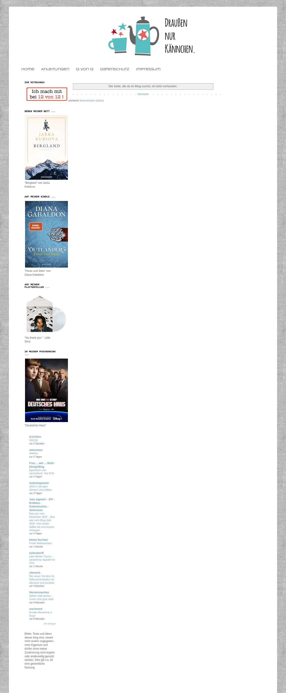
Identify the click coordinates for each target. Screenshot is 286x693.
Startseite (143, 94)
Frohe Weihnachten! (40, 543)
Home (27, 69)
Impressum (148, 69)
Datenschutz (114, 69)
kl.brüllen (35, 436)
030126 (33, 440)
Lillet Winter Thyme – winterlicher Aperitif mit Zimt (42, 559)
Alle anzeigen (50, 624)
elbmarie (34, 572)
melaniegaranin (39, 483)
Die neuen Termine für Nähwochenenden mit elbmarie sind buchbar (41, 579)
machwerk (35, 609)
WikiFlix (33, 453)
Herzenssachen (39, 592)
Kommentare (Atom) (92, 100)
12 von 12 (84, 69)
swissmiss (36, 450)
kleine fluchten (38, 539)
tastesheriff (36, 553)
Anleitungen (55, 69)
